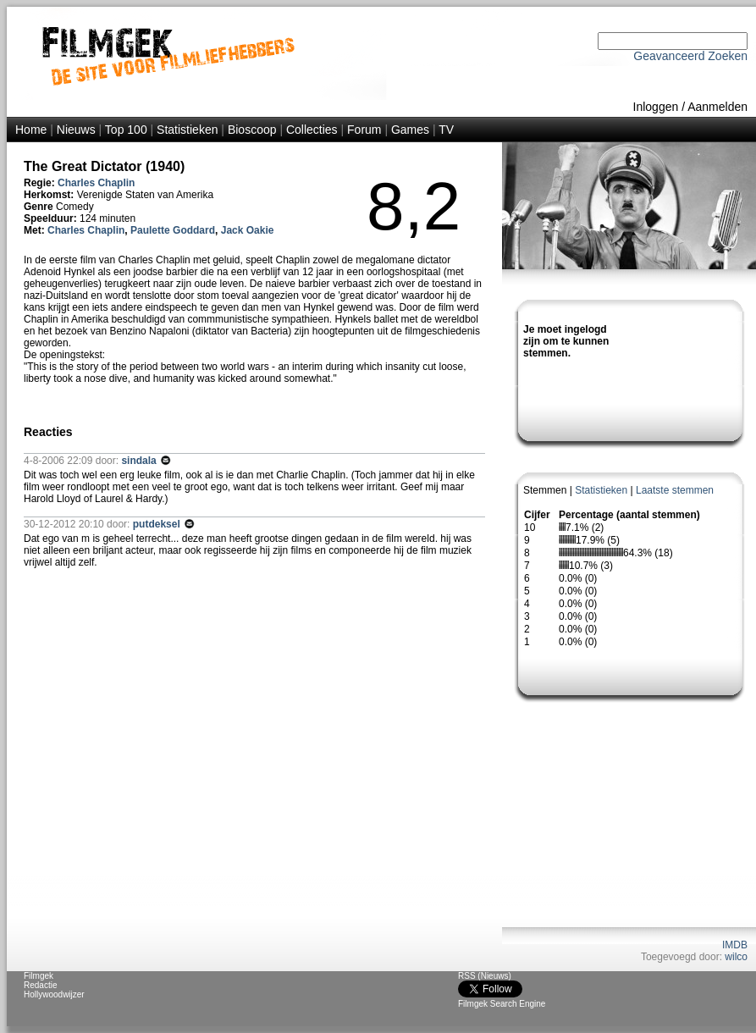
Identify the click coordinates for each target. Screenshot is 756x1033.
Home (31, 129)
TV (446, 129)
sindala (140, 461)
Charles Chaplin (96, 183)
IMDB (735, 945)
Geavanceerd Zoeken (690, 56)
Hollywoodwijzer (54, 994)
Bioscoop (252, 129)
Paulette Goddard (172, 230)
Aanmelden (717, 106)
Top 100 (126, 129)
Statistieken (187, 129)
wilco (736, 957)
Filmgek (38, 976)
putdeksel (158, 524)
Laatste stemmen (675, 490)
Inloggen (656, 106)
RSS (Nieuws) (484, 976)
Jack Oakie (247, 230)
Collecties (312, 129)
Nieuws (76, 129)
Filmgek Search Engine (501, 1003)
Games (410, 129)
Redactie (40, 985)
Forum (364, 129)
